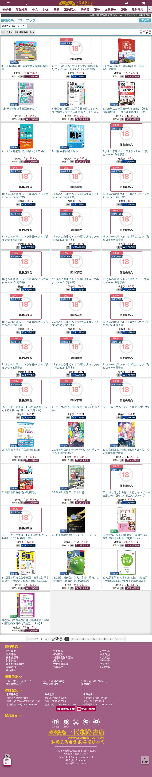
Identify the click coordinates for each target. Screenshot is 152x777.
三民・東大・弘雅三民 (18, 681)
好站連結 (11, 670)
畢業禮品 (86, 684)
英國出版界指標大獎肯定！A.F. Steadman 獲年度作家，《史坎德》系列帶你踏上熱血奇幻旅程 (129, 15)
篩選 (145, 20)
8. (65, 151)
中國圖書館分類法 (63, 657)
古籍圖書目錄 (13, 684)
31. (19, 492)
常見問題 (105, 657)
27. (126, 407)
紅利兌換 (105, 667)
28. (21, 449)
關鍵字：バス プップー (14, 26)
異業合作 (11, 667)
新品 (21, 9)
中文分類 (105, 654)
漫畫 (124, 9)
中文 (35, 9)
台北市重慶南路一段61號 (95, 698)
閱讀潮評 (58, 667)
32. (68, 492)
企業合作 (105, 664)
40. (25, 623)
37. (25, 580)
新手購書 (11, 660)
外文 (46, 9)
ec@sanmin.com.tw (27, 704)
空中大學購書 (60, 664)
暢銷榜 (6, 9)
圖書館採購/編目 (15, 664)
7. (24, 151)
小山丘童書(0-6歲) (53, 681)
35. (74, 535)
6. (125, 111)
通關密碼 (58, 660)
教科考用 (137, 9)
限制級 (66, 40)
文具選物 (110, 9)
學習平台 (105, 660)
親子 (97, 9)
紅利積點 (58, 654)
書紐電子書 (65, 43)
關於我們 (11, 651)
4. (19, 108)
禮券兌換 (11, 654)
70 (115, 639)
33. (126, 495)
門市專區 (58, 651)
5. (75, 111)
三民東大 (70, 9)
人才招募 (105, 651)
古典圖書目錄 (51, 684)
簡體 (56, 9)
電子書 (85, 9)
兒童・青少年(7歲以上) (94, 681)
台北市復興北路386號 (17, 698)
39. (125, 580)
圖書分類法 (12, 657)
